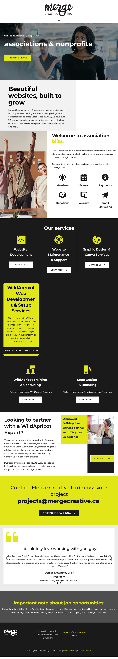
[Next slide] (111, 560)
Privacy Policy (69, 653)
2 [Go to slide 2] (60, 585)
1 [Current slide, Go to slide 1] (57, 585)
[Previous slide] (7, 560)
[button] (59, 21)
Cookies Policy (84, 653)
